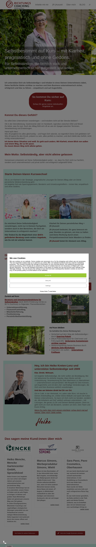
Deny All (48, 280)
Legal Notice (52, 291)
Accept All (48, 275)
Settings (48, 285)
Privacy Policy (44, 291)
